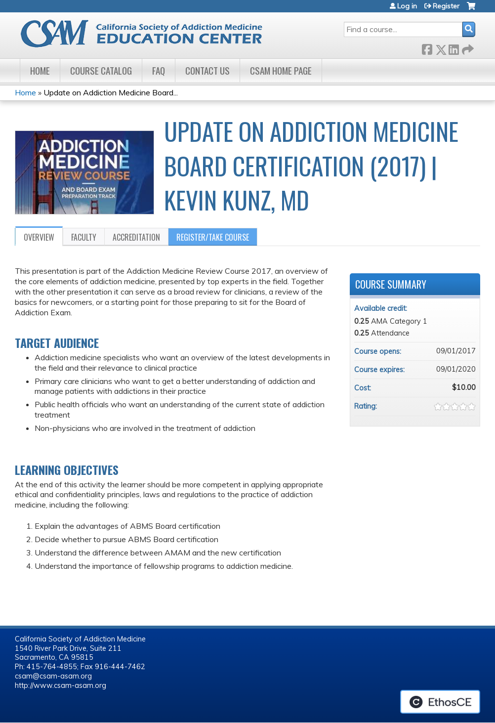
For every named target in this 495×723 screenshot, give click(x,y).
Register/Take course (212, 237)
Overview (39, 237)
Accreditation (136, 237)
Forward (467, 47)
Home (40, 70)
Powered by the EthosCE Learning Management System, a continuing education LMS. (440, 702)
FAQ (158, 70)
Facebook (427, 47)
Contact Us (207, 70)
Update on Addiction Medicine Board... (110, 92)
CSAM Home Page (281, 70)
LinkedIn (453, 47)
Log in (407, 5)
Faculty (83, 237)
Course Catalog (101, 70)
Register (446, 5)
